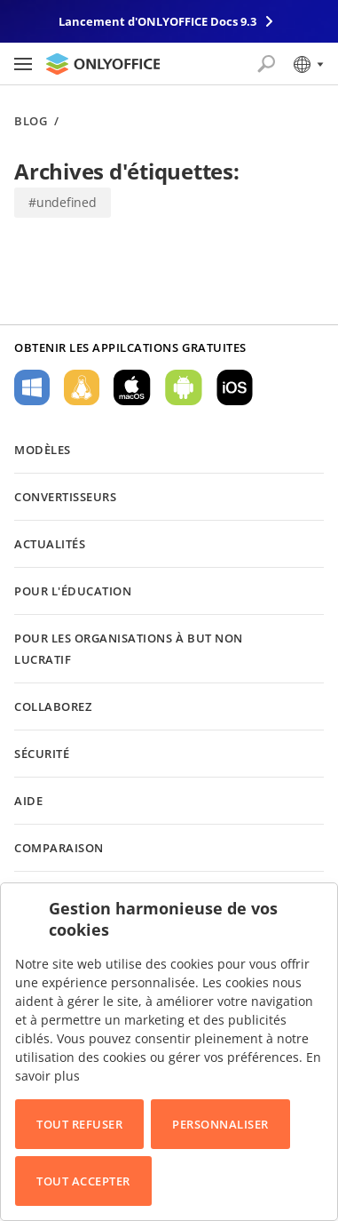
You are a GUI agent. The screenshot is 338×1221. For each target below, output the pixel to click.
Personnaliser (220, 1124)
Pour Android (183, 387)
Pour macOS (132, 387)
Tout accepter (83, 1181)
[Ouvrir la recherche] (266, 64)
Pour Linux (81, 387)
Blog (30, 121)
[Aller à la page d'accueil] (103, 64)
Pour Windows (32, 387)
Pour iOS (234, 387)
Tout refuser (79, 1124)
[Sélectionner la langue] (307, 64)
